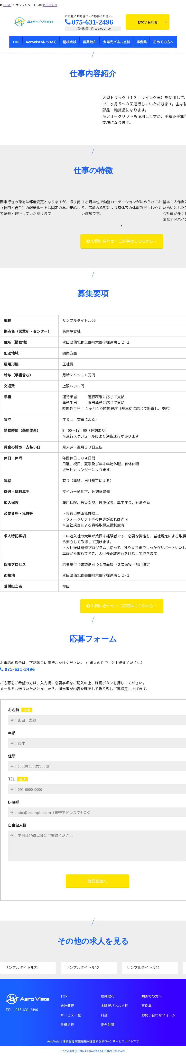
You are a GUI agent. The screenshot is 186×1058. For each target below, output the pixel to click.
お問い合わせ (152, 22)
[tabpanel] (40, 208)
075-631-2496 (89, 22)
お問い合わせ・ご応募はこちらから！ (124, 241)
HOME (7, 5)
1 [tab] (121, 225)
